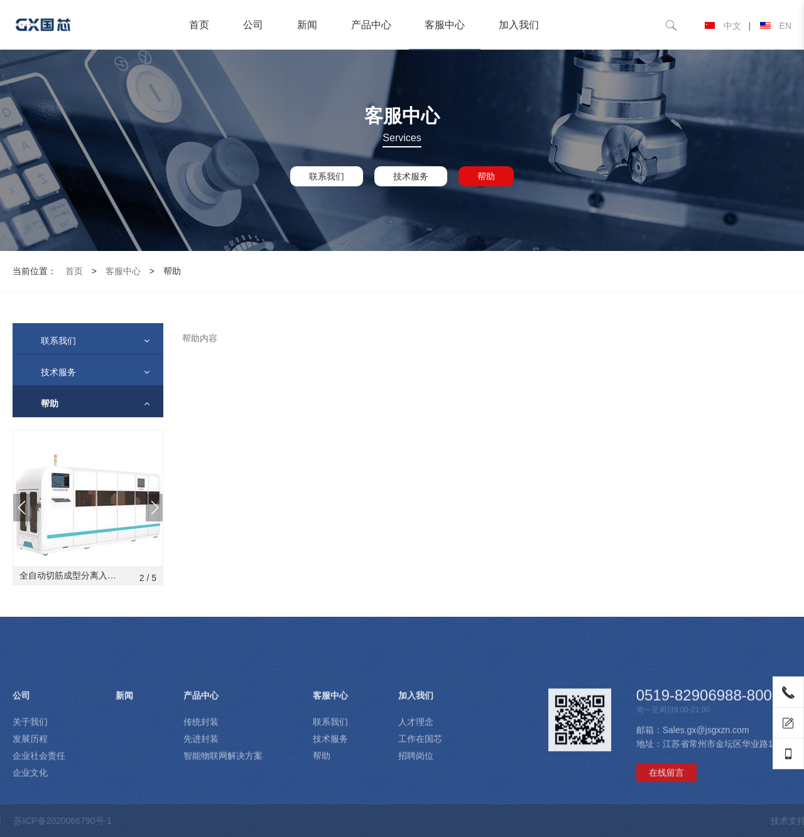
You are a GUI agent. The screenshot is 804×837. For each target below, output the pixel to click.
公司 (253, 24)
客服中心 (445, 24)
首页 (199, 24)
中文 (723, 26)
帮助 (486, 176)
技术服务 (410, 176)
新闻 (307, 24)
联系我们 (326, 176)
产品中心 (371, 24)
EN (775, 26)
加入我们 (519, 24)
